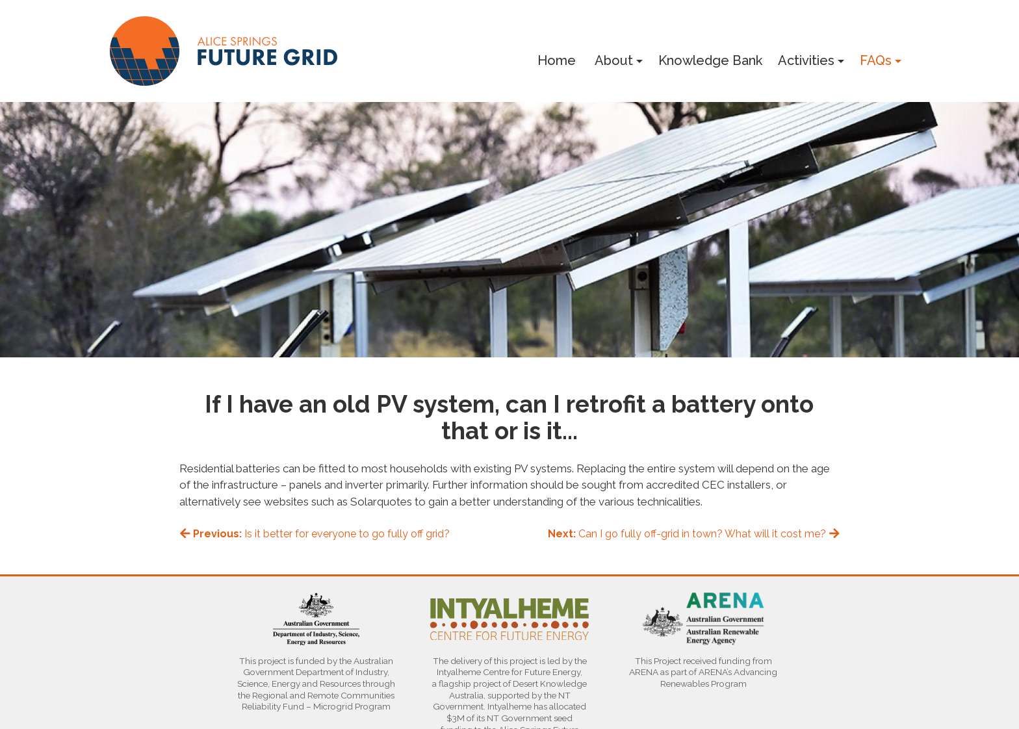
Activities (806, 60)
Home (556, 60)
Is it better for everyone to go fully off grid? (314, 534)
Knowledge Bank (710, 60)
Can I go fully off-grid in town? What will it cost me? (694, 534)
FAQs (876, 60)
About (614, 60)
